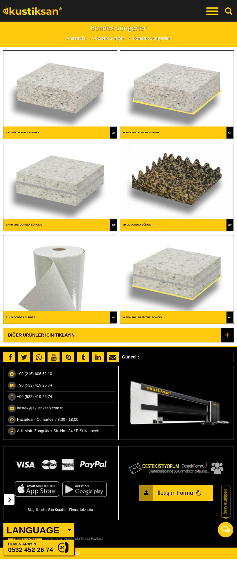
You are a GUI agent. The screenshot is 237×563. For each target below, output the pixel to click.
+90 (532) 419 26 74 (34, 386)
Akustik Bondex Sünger (22, 132)
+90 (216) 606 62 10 (34, 375)
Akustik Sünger (109, 38)
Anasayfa (76, 38)
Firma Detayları (25, 539)
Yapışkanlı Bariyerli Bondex (143, 318)
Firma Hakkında (81, 510)
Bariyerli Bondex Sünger (24, 225)
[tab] (118, 336)
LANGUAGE (33, 530)
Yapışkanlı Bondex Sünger (141, 132)
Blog (31, 510)
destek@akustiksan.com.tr (40, 409)
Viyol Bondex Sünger (137, 225)
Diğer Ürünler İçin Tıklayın (41, 335)
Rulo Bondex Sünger (20, 318)
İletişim (41, 510)
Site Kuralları (58, 510)
